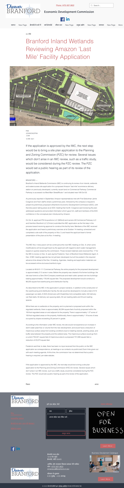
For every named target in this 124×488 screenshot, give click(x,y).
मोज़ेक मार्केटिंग (63, 486)
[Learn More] (107, 446)
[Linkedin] (68, 19)
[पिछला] (33, 384)
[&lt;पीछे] (33, 34)
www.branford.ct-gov (53, 263)
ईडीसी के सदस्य (16, 428)
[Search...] (101, 5)
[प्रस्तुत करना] (66, 433)
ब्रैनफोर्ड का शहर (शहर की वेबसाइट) (23, 423)
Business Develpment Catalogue (105, 453)
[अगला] (93, 384)
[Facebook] (62, 19)
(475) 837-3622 (57, 466)
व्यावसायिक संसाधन (17, 418)
